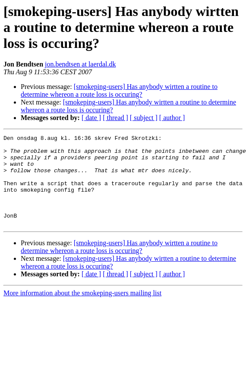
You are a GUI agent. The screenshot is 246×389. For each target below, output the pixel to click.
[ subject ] (144, 117)
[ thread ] (115, 117)
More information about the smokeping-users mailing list (82, 311)
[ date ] (91, 117)
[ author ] (172, 117)
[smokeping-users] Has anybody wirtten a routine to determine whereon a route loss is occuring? (119, 90)
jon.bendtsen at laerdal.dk (80, 64)
